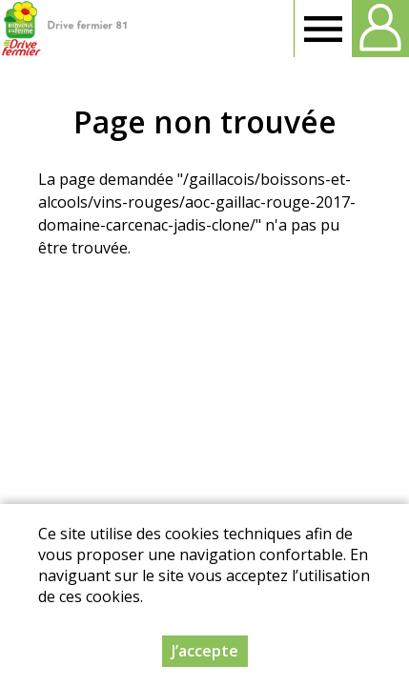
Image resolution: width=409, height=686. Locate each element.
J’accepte (205, 650)
